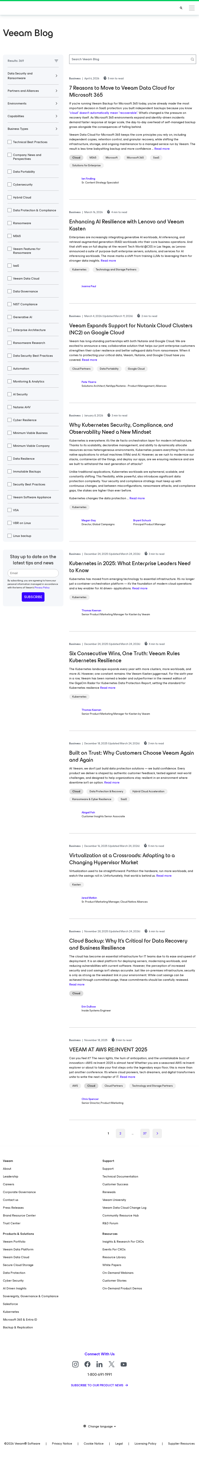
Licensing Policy (145, 1443)
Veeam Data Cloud (16, 1257)
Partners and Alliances (26, 90)
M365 (93, 157)
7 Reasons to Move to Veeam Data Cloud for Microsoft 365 (122, 91)
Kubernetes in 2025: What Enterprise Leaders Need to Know (130, 567)
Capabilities (18, 116)
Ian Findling (88, 178)
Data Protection (14, 1272)
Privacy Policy (42, 588)
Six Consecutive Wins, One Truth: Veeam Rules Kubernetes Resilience (124, 657)
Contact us (10, 1199)
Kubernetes (79, 269)
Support (108, 1168)
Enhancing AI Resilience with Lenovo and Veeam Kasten (126, 225)
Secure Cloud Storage (18, 1265)
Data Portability (109, 369)
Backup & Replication (18, 1327)
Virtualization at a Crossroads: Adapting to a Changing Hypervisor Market (122, 859)
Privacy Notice (62, 1443)
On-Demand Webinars (118, 1272)
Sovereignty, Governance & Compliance (30, 1296)
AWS (75, 1086)
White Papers (111, 1265)
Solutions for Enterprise (86, 165)
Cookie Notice (94, 1443)
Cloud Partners (81, 369)
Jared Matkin (89, 898)
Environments (20, 103)
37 (145, 1133)
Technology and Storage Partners (116, 269)
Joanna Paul (89, 286)
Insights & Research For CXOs (123, 1241)
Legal (119, 1443)
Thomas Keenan (91, 610)
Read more (162, 148)
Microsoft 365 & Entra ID (20, 1319)
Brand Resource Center (19, 1215)
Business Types (20, 128)
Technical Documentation (120, 1176)
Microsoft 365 (135, 157)
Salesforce (10, 1304)
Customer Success (115, 1184)
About (7, 1168)
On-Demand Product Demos (122, 1288)
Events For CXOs (114, 1249)
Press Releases (13, 1207)
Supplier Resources (181, 1443)
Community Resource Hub (120, 1215)
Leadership (10, 1176)
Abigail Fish (88, 812)
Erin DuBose (89, 1006)
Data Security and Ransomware (20, 76)
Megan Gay (89, 520)
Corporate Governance (19, 1192)
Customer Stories (114, 1280)
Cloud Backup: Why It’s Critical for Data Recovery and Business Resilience (128, 944)
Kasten (76, 884)
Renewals (109, 1192)
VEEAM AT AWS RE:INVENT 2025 (108, 1049)
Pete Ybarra (89, 382)
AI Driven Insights (14, 1288)
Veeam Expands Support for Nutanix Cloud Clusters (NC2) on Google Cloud (130, 329)
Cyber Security (13, 1280)
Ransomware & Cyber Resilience (91, 799)
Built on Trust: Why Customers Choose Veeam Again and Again (131, 756)
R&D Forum (110, 1223)
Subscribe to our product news (97, 1385)
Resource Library (114, 1257)
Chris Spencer (90, 1099)
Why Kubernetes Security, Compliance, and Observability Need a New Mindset (121, 428)
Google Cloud (136, 369)
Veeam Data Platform (18, 1249)
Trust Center (11, 1223)
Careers (8, 1184)
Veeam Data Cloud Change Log (124, 1207)
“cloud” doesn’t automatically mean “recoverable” (103, 112)
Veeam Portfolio (14, 1241)
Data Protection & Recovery (106, 791)
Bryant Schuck (142, 520)
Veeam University (114, 1199)
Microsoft (112, 157)
